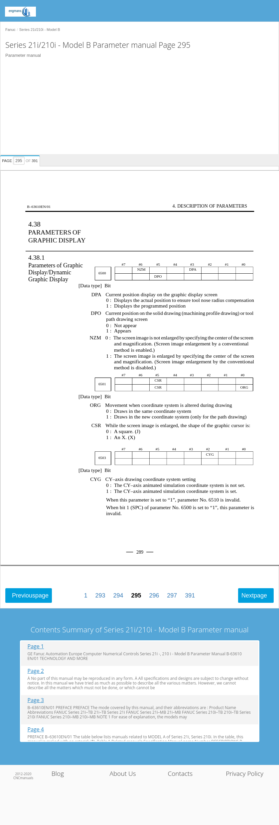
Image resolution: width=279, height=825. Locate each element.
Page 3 (36, 700)
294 (118, 595)
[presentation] (21, 159)
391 (190, 595)
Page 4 (36, 729)
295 (136, 595)
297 (172, 595)
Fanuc (10, 30)
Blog (58, 773)
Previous (30, 595)
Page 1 (36, 646)
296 (154, 595)
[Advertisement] (137, 107)
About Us (123, 773)
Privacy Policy (244, 773)
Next (254, 595)
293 (100, 595)
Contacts (180, 773)
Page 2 (36, 671)
